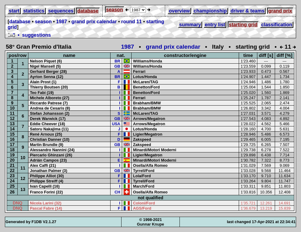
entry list (215, 24)
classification (276, 24)
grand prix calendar (94, 21)
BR (117, 61)
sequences (61, 10)
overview (179, 10)
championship (210, 10)
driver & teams (247, 10)
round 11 (131, 21)
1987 (61, 21)
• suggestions (29, 35)
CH (117, 192)
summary (190, 24)
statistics (33, 10)
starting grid (243, 24)
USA (116, 124)
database (87, 10)
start (14, 10)
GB (117, 66)
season (114, 9)
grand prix (280, 10)
